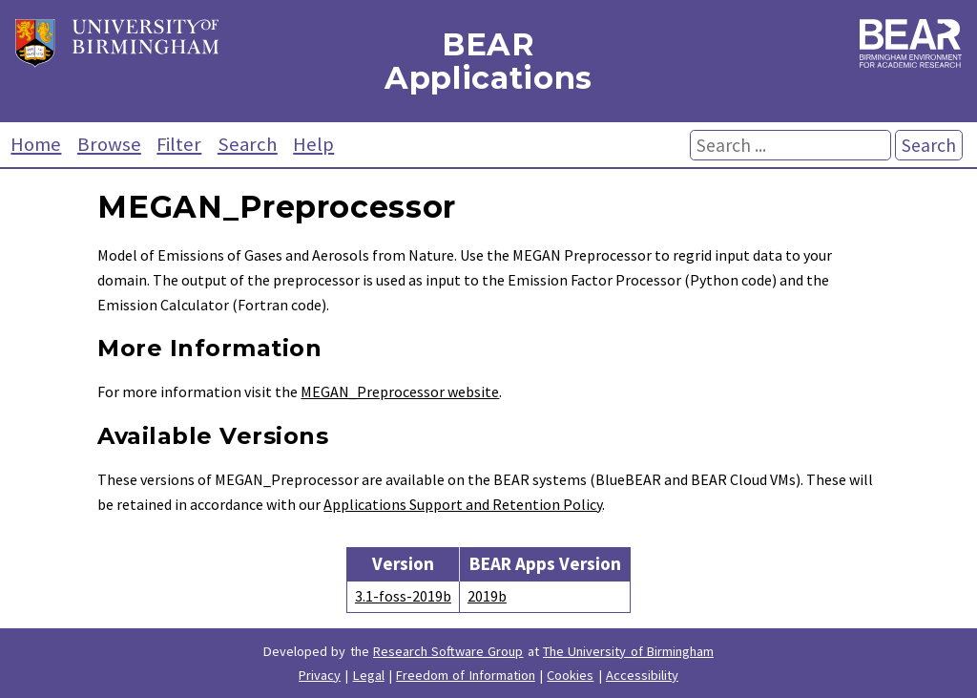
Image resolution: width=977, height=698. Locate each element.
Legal (369, 675)
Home (35, 144)
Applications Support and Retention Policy (462, 504)
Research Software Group (448, 651)
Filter (178, 144)
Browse (109, 144)
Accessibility (642, 675)
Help (313, 144)
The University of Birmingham (628, 651)
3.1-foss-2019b (403, 595)
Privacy (320, 675)
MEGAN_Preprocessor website (400, 391)
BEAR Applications (488, 61)
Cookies (570, 675)
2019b (487, 595)
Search (248, 144)
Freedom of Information (465, 675)
